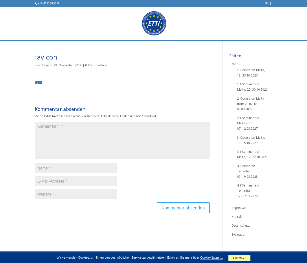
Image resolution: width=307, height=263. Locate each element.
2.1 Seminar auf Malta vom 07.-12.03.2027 (248, 123)
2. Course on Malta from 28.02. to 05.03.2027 (250, 103)
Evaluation (239, 234)
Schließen (239, 257)
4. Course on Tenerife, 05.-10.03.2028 (247, 171)
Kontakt (237, 217)
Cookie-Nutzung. (211, 257)
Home (236, 64)
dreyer (45, 65)
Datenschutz (241, 225)
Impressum (240, 207)
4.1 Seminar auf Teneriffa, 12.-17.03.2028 (248, 190)
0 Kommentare (96, 65)
